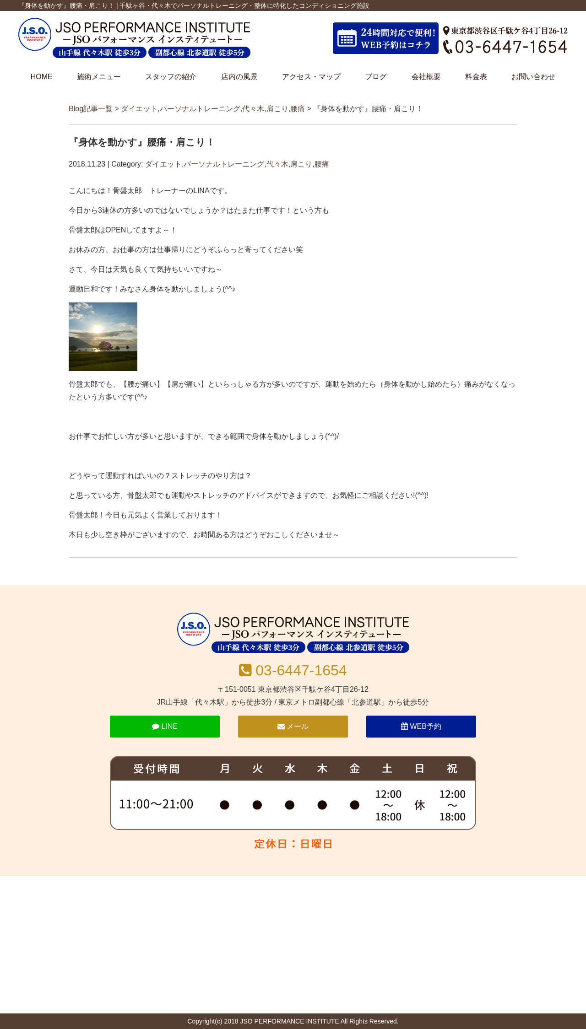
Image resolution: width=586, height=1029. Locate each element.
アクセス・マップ (311, 77)
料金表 (476, 77)
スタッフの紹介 (170, 77)
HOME (42, 77)
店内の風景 (239, 77)
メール (293, 726)
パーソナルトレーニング (200, 109)
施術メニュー (99, 77)
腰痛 (297, 109)
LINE (165, 726)
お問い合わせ (533, 77)
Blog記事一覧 (91, 109)
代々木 (253, 109)
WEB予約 (421, 726)
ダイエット (139, 109)
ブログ (376, 77)
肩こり (277, 109)
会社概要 (426, 77)
